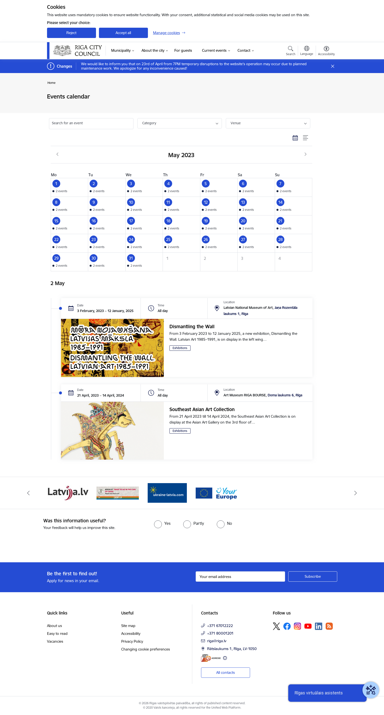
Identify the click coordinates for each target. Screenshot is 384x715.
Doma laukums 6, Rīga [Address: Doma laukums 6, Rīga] (285, 395)
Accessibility (130, 633)
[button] (69, 187)
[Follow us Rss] (329, 626)
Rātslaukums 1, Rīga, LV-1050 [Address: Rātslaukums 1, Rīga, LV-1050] (232, 648)
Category (149, 123)
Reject (71, 32)
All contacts (225, 672)
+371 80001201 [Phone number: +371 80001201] (220, 633)
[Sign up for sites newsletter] (312, 576)
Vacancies (55, 641)
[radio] (162, 523)
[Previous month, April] (57, 154)
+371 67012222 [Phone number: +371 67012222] (220, 625)
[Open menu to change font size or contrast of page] (326, 51)
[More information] (225, 658)
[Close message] (332, 66)
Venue (236, 123)
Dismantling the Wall (192, 326)
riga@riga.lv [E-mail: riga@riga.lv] (216, 641)
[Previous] (28, 493)
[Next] (356, 493)
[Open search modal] (291, 51)
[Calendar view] (295, 138)
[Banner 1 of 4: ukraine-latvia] (167, 492)
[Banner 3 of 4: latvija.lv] (68, 492)
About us (54, 625)
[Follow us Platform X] (276, 626)
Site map (128, 625)
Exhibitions (180, 348)
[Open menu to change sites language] (307, 51)
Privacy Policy (132, 641)
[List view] (306, 138)
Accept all (123, 32)
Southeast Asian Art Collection (202, 409)
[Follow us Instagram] (297, 626)
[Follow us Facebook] (287, 626)
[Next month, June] (305, 154)
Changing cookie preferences (145, 649)
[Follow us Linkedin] (318, 626)
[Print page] (325, 94)
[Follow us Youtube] (308, 626)
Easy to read (57, 633)
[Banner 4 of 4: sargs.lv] (117, 492)
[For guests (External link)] (183, 50)
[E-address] (211, 658)
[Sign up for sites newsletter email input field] (240, 576)
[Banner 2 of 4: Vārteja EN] (217, 492)
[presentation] (41, 544)
